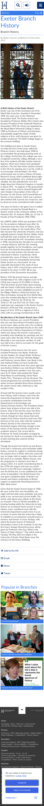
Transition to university (26, 755)
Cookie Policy (21, 776)
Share (5, 566)
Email (5, 558)
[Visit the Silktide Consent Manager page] (35, 797)
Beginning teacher (22, 733)
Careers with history (23, 758)
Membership (28, 726)
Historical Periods (27, 767)
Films (15, 760)
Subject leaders (36, 733)
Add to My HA (10, 551)
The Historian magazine (10, 767)
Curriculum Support (8, 742)
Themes (38, 767)
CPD (12, 733)
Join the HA (5, 726)
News (13, 724)
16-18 (24, 753)
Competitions (20, 735)
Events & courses (24, 760)
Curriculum (5, 733)
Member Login (16, 726)
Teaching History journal (10, 746)
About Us (20, 724)
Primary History (33, 735)
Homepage (5, 724)
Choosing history (7, 758)
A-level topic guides (8, 755)
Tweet (5, 573)
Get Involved (30, 724)
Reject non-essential (22, 790)
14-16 (18, 753)
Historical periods (8, 753)
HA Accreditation (7, 735)
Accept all (22, 783)
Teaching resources (28, 746)
